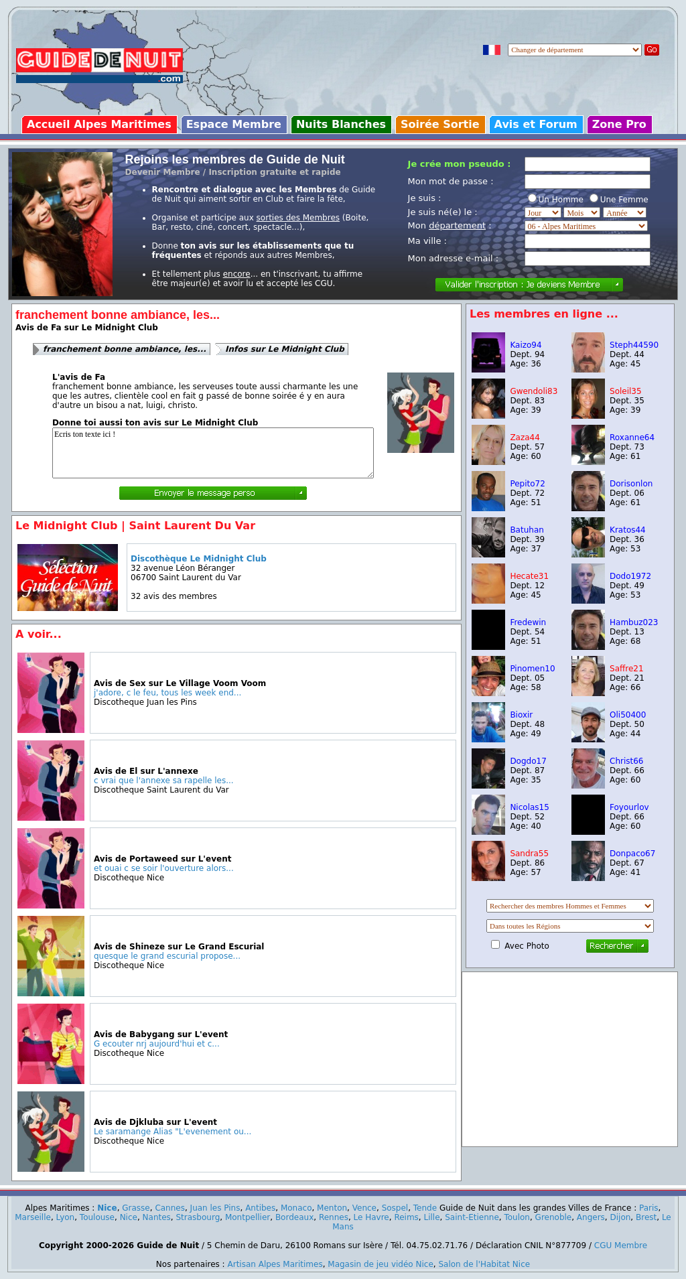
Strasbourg (198, 1217)
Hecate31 (529, 576)
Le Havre (371, 1217)
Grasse (135, 1208)
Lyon (65, 1217)
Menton (332, 1208)
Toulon (517, 1217)
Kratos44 (628, 530)
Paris (649, 1208)
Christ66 (626, 761)
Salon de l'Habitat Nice (484, 1264)
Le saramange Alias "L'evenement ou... (172, 1131)
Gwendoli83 (533, 391)
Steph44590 (634, 345)
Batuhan (526, 530)
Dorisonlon (631, 483)
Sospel (395, 1208)
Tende (425, 1208)
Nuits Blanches (341, 124)
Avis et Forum (535, 124)
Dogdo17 (528, 761)
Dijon (620, 1217)
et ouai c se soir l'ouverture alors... (164, 868)
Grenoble (553, 1217)
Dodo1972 (630, 576)
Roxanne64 (632, 437)
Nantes (157, 1217)
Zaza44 (525, 437)
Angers (591, 1217)
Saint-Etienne (472, 1217)
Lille (432, 1217)
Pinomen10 (532, 668)
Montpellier (247, 1217)
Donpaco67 (632, 853)
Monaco (296, 1208)
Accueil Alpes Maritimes (99, 124)
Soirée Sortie (440, 124)
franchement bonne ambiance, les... (124, 349)
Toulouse (97, 1217)
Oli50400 (628, 715)
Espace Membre (233, 124)
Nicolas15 (529, 807)
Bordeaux (294, 1217)
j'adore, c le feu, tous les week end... (167, 692)
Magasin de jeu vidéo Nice (380, 1264)
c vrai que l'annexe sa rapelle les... (164, 780)
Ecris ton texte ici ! (213, 452)
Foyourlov (629, 807)
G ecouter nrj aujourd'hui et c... (157, 1044)
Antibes (260, 1208)
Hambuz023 (634, 622)
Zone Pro (619, 124)
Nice (107, 1208)
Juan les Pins (215, 1208)
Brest (646, 1217)
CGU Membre (620, 1245)
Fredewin (528, 622)
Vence (364, 1208)
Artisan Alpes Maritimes (274, 1264)
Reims (406, 1217)
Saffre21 (627, 668)
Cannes (170, 1208)
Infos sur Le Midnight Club (284, 349)
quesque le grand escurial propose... (167, 956)
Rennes (333, 1217)
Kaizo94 (525, 345)
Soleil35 (626, 391)
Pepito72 (527, 483)
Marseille (33, 1217)
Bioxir (521, 715)
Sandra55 (529, 853)
